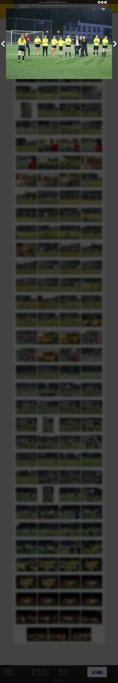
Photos (41, 2)
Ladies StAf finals (61, 2)
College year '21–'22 (50, 2)
